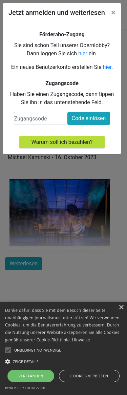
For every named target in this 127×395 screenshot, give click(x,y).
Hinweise (81, 340)
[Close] (113, 12)
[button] (63, 361)
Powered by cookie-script (26, 388)
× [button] (121, 307)
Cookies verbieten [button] (89, 375)
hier (82, 53)
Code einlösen (89, 118)
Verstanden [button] (30, 375)
